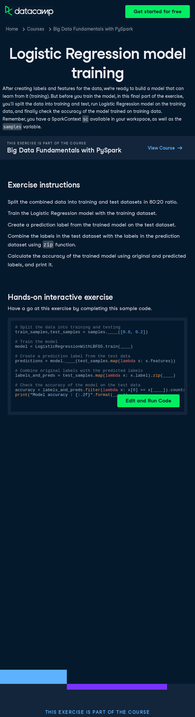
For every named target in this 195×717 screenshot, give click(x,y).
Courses (35, 29)
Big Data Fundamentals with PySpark (93, 29)
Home (12, 29)
